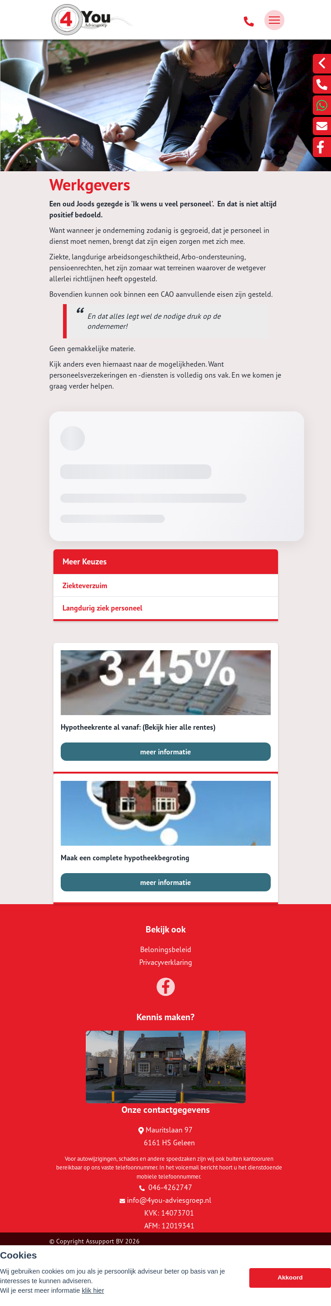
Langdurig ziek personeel (102, 607)
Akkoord (290, 1277)
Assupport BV (104, 1241)
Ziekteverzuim (85, 585)
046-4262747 (165, 1187)
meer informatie (165, 751)
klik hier (93, 1290)
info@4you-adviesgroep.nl (165, 1200)
